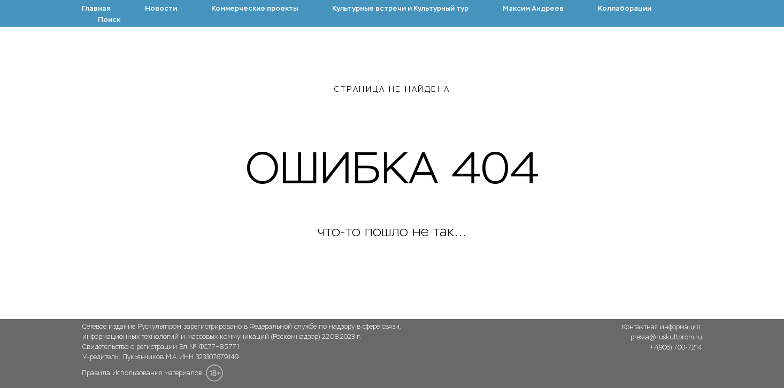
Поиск (109, 19)
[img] (657, 370)
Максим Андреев (533, 8)
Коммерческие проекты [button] (254, 8)
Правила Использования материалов (142, 373)
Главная (96, 8)
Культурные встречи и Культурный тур (400, 8)
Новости (161, 8)
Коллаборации (624, 8)
